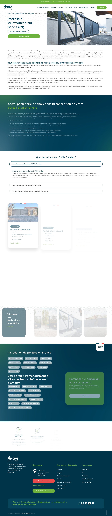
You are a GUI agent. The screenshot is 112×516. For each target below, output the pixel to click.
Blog (75, 7)
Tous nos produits (43, 7)
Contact (92, 7)
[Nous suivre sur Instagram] (82, 503)
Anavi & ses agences (57, 7)
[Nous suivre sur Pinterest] (86, 503)
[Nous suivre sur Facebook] (79, 503)
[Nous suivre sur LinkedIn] (89, 503)
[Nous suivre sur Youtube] (93, 503)
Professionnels (83, 7)
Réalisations (68, 7)
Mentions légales (25, 513)
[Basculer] (11, 163)
